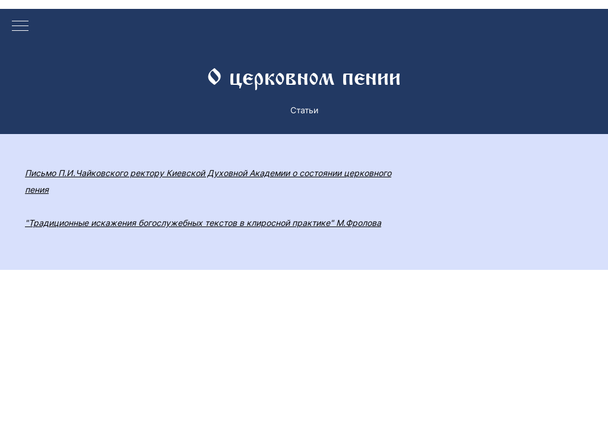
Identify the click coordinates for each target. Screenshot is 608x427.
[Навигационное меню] (20, 27)
